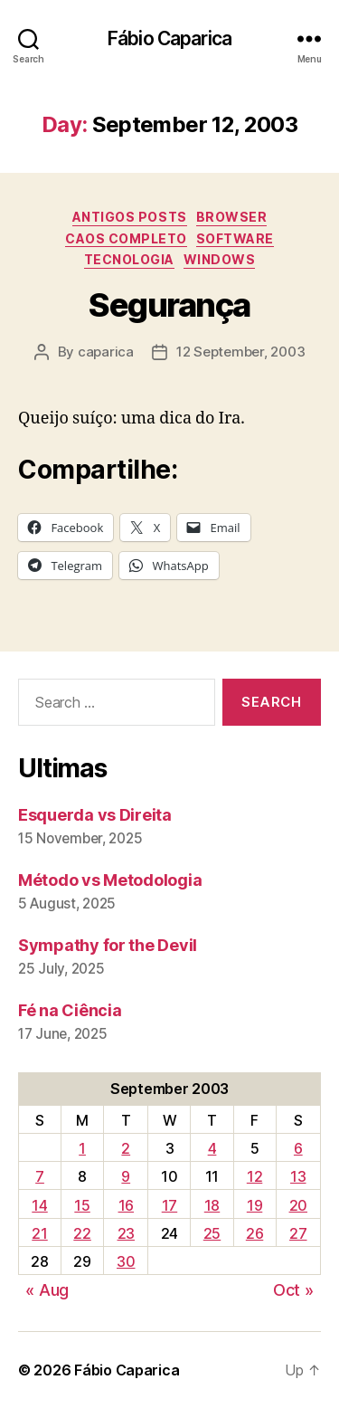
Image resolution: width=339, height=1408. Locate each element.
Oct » (293, 1289)
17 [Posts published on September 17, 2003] (169, 1205)
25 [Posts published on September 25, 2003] (212, 1233)
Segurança (169, 305)
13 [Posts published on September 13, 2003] (298, 1176)
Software (235, 238)
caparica (106, 351)
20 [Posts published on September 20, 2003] (298, 1205)
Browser (232, 216)
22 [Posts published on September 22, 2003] (81, 1233)
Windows (220, 259)
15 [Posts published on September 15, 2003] (81, 1205)
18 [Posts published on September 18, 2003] (212, 1205)
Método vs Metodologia (110, 880)
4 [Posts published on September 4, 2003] (212, 1148)
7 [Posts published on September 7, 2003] (39, 1176)
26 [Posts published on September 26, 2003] (254, 1233)
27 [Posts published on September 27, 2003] (297, 1233)
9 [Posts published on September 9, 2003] (125, 1176)
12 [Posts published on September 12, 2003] (254, 1176)
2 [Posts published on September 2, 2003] (125, 1148)
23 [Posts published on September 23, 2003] (126, 1233)
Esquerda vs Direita (95, 814)
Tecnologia (129, 259)
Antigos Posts (129, 216)
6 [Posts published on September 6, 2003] (298, 1148)
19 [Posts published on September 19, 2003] (254, 1205)
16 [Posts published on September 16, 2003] (126, 1205)
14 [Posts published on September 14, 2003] (39, 1205)
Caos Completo (126, 238)
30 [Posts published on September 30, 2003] (126, 1261)
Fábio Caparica (169, 38)
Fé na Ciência (70, 1010)
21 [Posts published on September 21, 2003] (39, 1233)
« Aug (47, 1289)
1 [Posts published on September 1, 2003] (82, 1148)
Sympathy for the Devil (107, 945)
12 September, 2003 (240, 351)
